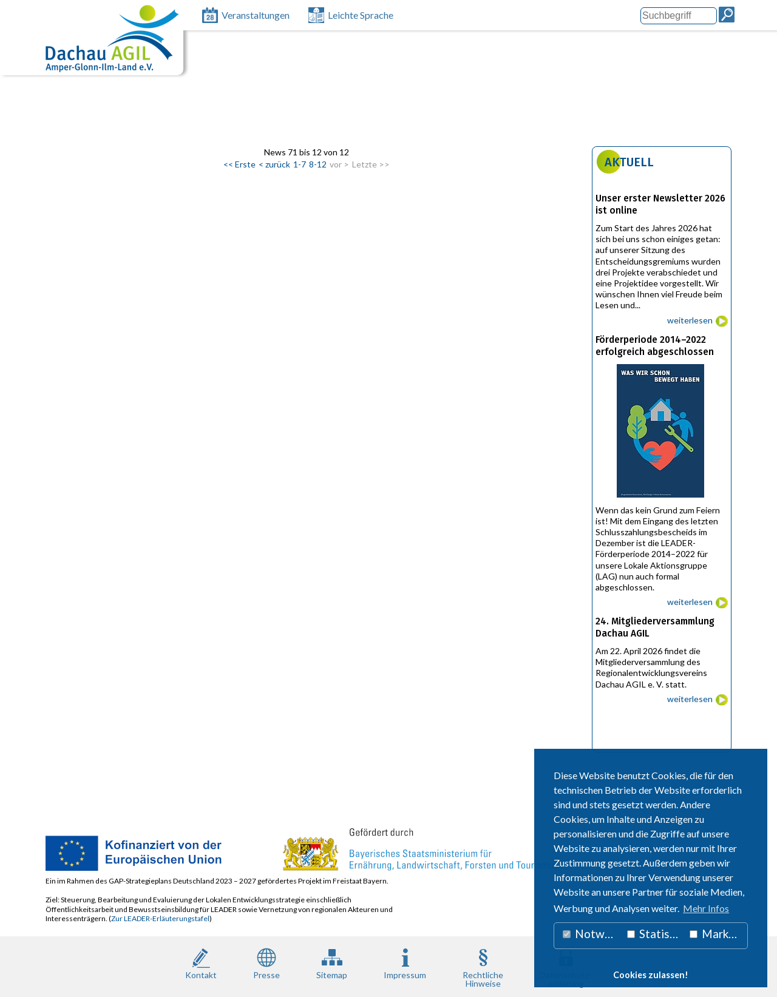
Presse (266, 962)
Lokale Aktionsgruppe (103, 127)
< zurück (274, 164)
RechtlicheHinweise (483, 966)
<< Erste (239, 164)
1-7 (299, 164)
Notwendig (592, 934)
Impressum (405, 962)
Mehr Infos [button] (706, 908)
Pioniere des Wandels (615, 127)
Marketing (719, 934)
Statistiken (655, 934)
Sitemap (331, 962)
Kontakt (201, 962)
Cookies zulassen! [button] (650, 975)
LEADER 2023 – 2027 (207, 127)
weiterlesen (690, 320)
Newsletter (696, 127)
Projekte (384, 127)
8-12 (318, 164)
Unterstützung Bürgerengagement (486, 127)
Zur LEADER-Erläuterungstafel (160, 918)
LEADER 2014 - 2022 (309, 127)
